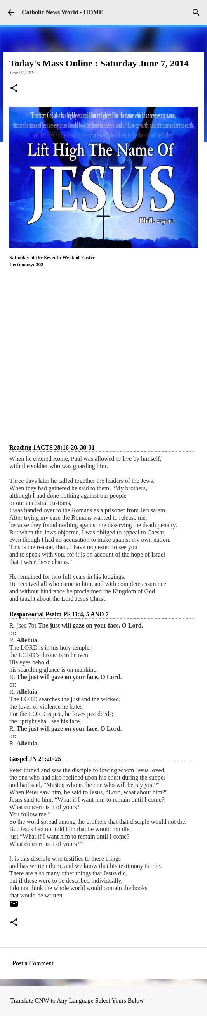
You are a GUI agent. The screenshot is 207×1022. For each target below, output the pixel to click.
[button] (14, 88)
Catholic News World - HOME (62, 12)
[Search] (196, 12)
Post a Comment (33, 963)
